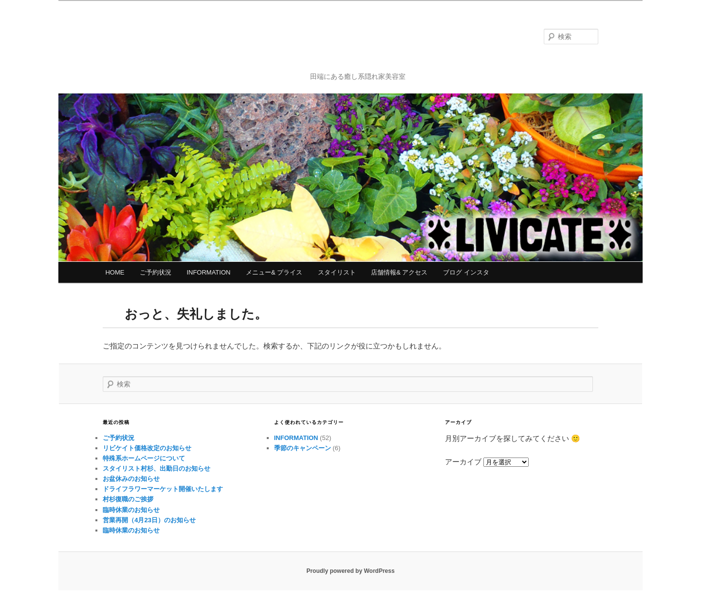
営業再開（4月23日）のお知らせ (149, 520)
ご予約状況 (155, 272)
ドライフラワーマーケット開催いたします (163, 489)
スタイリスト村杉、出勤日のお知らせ (156, 468)
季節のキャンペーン (302, 448)
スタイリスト (337, 272)
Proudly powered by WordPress (350, 571)
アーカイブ (463, 462)
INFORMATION (208, 272)
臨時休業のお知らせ (131, 509)
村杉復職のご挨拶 (128, 499)
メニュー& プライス (274, 272)
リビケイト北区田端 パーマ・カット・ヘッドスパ (358, 42)
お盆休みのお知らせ (131, 478)
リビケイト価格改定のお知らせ (147, 448)
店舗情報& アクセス (399, 272)
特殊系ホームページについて (144, 458)
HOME (114, 272)
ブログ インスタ (466, 272)
